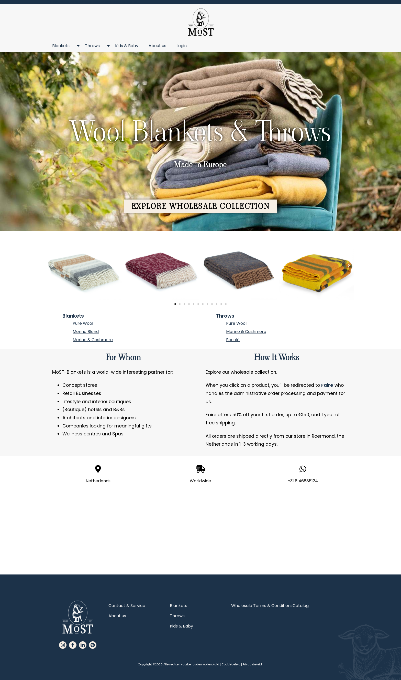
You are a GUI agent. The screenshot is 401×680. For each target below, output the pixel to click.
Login (181, 46)
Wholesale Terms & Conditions (262, 606)
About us (157, 46)
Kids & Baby (126, 46)
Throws (95, 46)
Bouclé (233, 340)
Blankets (63, 46)
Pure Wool (83, 323)
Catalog (301, 606)
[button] (200, 206)
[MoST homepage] (200, 22)
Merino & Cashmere (93, 340)
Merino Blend (86, 331)
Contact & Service (126, 606)
